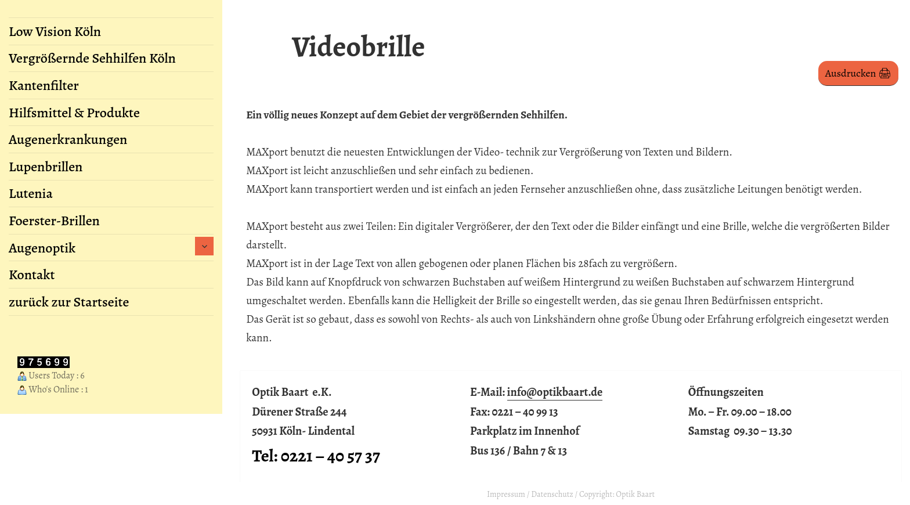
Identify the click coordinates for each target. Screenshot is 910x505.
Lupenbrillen (45, 166)
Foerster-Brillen (54, 220)
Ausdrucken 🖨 (858, 73)
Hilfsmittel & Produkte (74, 112)
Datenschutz (552, 494)
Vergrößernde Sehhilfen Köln (92, 58)
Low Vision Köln (55, 31)
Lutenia (31, 193)
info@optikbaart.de (555, 392)
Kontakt (32, 274)
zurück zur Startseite (69, 302)
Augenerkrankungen (68, 139)
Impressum (506, 494)
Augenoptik (42, 248)
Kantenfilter (44, 85)
